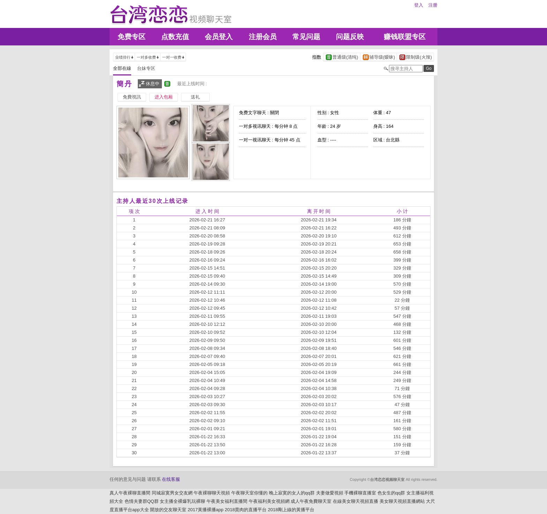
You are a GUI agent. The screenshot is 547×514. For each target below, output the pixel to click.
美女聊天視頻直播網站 (402, 501)
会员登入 (219, 37)
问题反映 (350, 37)
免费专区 (131, 37)
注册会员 (263, 37)
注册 (432, 5)
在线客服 (171, 479)
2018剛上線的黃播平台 (291, 509)
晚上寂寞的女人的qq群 (292, 492)
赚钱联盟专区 (405, 37)
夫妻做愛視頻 (329, 492)
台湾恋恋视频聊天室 (387, 479)
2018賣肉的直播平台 (246, 509)
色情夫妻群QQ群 (142, 501)
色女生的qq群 (391, 492)
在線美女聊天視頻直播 (355, 501)
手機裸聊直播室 (360, 492)
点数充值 (175, 37)
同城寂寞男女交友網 (172, 492)
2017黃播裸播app (206, 509)
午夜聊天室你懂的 (249, 492)
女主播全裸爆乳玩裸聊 (182, 501)
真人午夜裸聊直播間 (130, 492)
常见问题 (306, 37)
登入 (418, 5)
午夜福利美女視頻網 (269, 501)
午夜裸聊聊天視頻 (212, 492)
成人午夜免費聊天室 (311, 501)
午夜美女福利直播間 (227, 501)
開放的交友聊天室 (168, 509)
